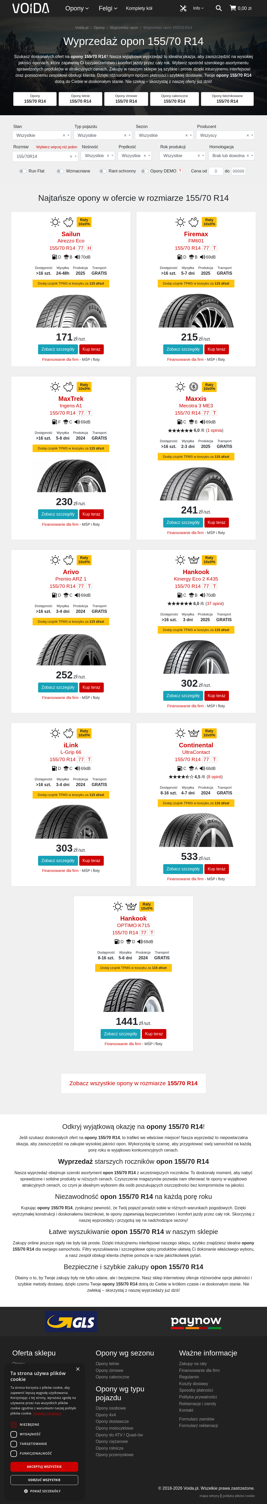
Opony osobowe (111, 1408)
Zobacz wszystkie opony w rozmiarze (133, 1083)
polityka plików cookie (239, 1496)
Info (198, 8)
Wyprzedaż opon (124, 27)
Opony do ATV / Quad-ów (119, 1435)
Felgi (108, 8)
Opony (77, 8)
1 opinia (214, 430)
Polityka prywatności (198, 1397)
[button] (44, 1491)
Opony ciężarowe (112, 1441)
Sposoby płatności (196, 1390)
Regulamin (189, 1377)
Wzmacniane (78, 171)
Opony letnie (107, 1363)
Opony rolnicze (110, 1448)
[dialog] (44, 1431)
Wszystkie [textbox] (40, 135)
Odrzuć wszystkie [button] (44, 1480)
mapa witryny (209, 1496)
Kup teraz (91, 349)
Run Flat (36, 171)
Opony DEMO (163, 171)
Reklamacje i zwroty (197, 1404)
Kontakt (186, 1410)
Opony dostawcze (112, 1421)
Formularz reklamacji (198, 1425)
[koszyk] (240, 8)
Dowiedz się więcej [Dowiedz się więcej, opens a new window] (47, 1413)
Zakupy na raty (193, 1363)
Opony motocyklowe (114, 1428)
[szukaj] (219, 8)
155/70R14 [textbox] (44, 157)
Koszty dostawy (193, 1383)
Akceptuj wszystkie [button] (44, 1466)
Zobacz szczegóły (58, 349)
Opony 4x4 (106, 1415)
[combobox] (41, 135)
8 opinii (214, 777)
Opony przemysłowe (115, 1454)
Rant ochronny (122, 171)
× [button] (78, 1369)
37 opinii (214, 603)
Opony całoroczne (112, 1377)
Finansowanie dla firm (60, 359)
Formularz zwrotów (196, 1419)
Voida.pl (81, 27)
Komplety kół (139, 8)
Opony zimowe (109, 1370)
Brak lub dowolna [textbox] (231, 156)
